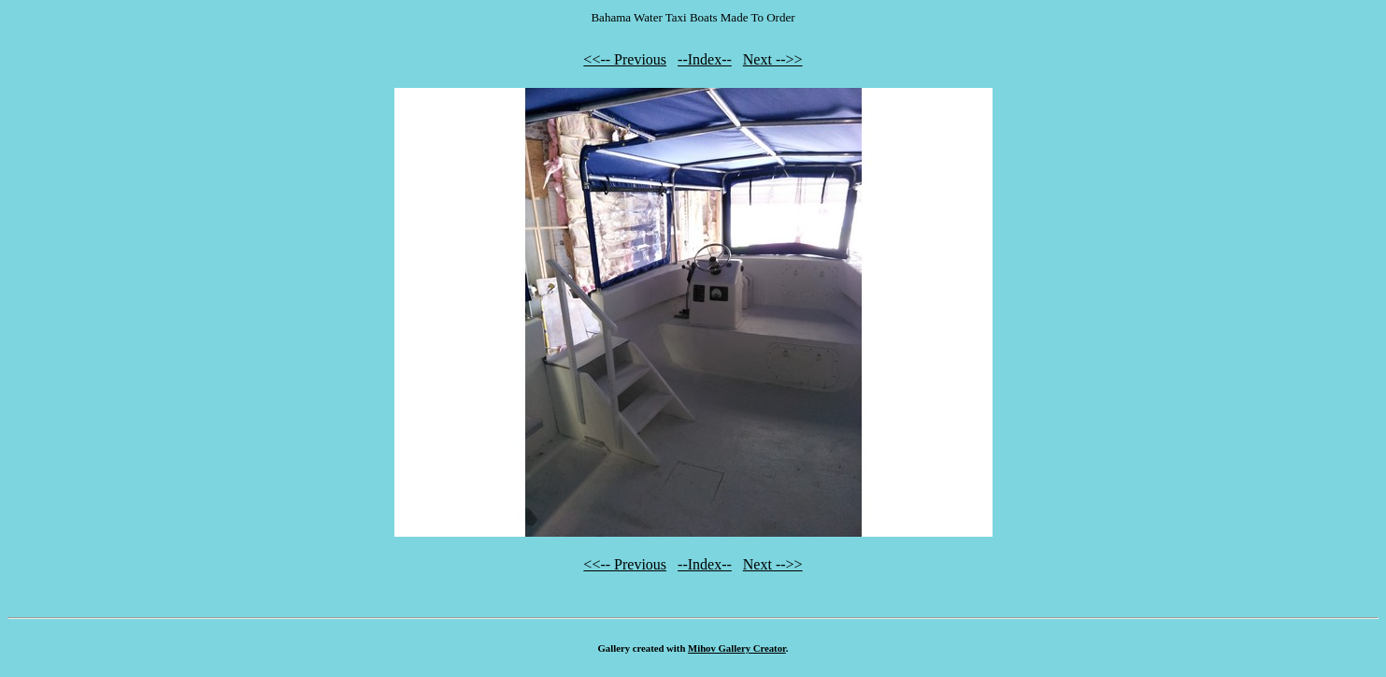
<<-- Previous (624, 59)
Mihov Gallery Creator (737, 648)
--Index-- (705, 59)
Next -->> (773, 59)
